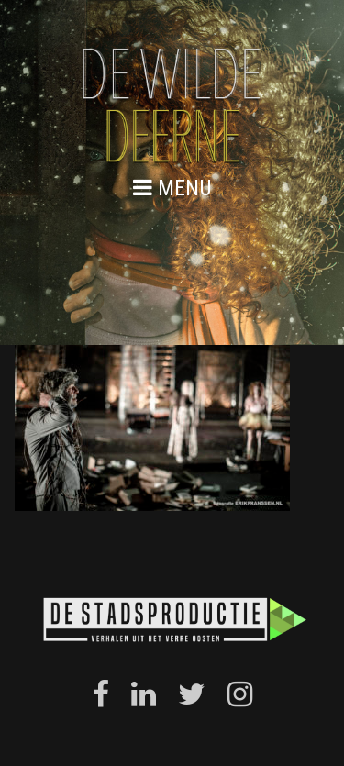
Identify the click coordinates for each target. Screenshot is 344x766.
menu (172, 187)
